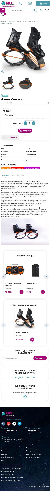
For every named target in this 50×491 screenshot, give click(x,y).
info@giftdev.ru (33, 431)
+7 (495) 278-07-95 (25, 377)
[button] (33, 123)
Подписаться (40, 358)
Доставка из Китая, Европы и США (12, 468)
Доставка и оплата (7, 457)
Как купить (4, 451)
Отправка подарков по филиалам (12, 477)
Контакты (4, 460)
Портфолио (29, 448)
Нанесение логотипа (8, 474)
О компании (5, 448)
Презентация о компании (14, 419)
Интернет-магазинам (33, 457)
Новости (4, 454)
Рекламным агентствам (33, 454)
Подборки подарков (7, 471)
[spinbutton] (29, 123)
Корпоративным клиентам (34, 451)
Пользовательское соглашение (11, 480)
